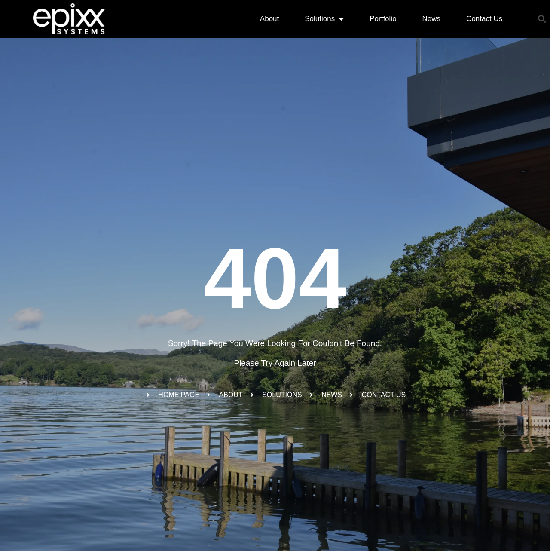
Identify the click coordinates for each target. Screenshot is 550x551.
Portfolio (383, 19)
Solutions (324, 19)
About (269, 19)
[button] (542, 19)
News (431, 19)
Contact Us (484, 19)
